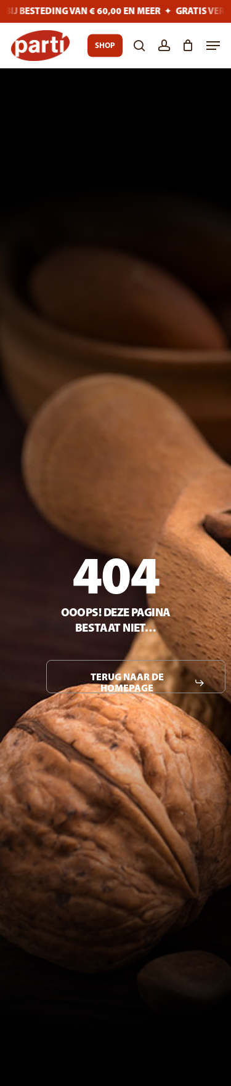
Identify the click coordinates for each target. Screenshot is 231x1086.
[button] (213, 45)
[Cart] (188, 45)
